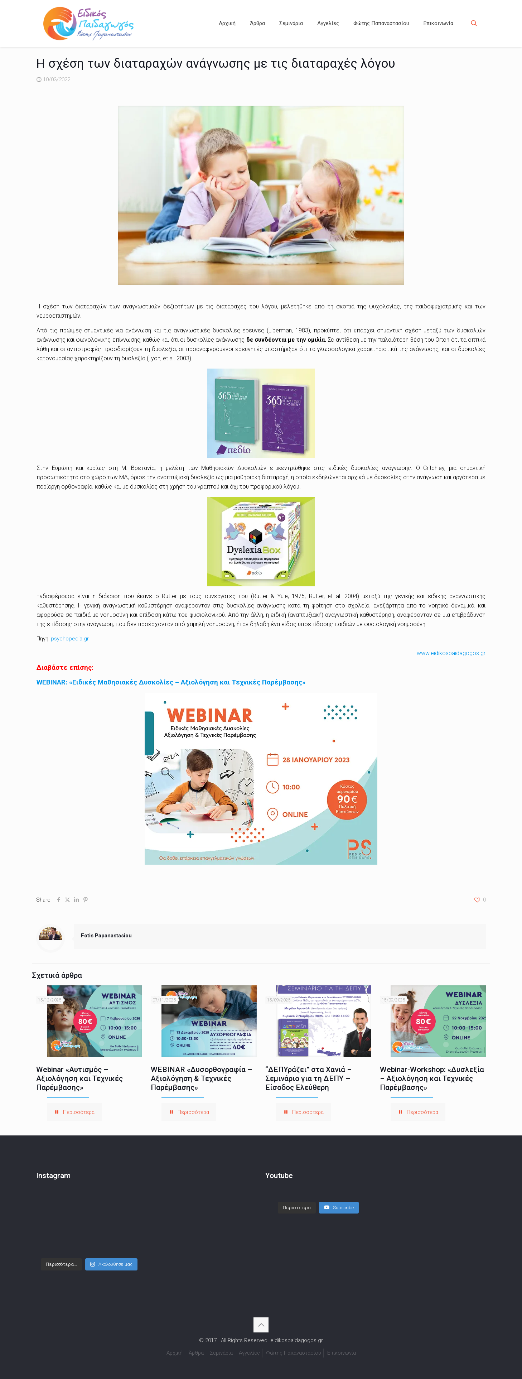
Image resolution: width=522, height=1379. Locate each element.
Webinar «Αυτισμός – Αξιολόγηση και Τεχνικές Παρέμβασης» (79, 1078)
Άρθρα (196, 1353)
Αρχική (174, 1353)
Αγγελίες (249, 1353)
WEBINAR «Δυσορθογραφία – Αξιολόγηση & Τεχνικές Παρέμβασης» (201, 1078)
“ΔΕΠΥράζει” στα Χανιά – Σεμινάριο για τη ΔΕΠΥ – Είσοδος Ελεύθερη (308, 1078)
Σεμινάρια (221, 1353)
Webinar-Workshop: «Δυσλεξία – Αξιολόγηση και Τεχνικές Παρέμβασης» (432, 1078)
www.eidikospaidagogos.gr (451, 653)
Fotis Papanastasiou (106, 935)
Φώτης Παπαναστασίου (293, 1353)
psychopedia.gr (70, 638)
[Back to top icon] (261, 1324)
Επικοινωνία (341, 1353)
